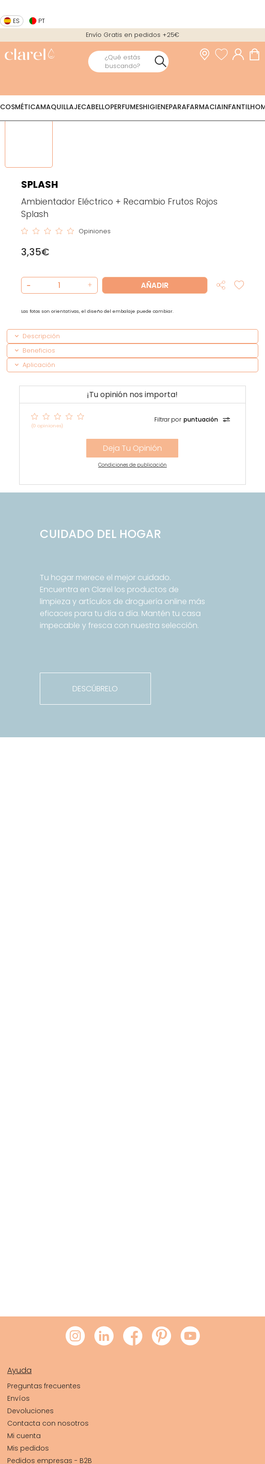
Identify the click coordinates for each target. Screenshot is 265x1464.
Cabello (95, 107)
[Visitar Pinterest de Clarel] (161, 1336)
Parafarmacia (195, 107)
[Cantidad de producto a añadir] (59, 285)
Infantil (235, 107)
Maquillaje (60, 107)
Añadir (155, 285)
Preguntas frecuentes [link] (44, 1386)
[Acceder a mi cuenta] (240, 54)
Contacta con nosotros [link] (48, 1423)
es (16, 21)
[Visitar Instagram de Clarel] (75, 1336)
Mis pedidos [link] (28, 1448)
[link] (29, 55)
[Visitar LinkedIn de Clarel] (104, 1336)
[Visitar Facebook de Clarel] (132, 1336)
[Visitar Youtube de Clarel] (190, 1336)
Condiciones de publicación (132, 465)
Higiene (156, 107)
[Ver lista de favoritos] (223, 54)
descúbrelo (95, 688)
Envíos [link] (18, 1398)
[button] (89, 285)
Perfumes (126, 107)
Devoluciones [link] (30, 1411)
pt (41, 21)
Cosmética (20, 107)
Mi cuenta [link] (24, 1436)
